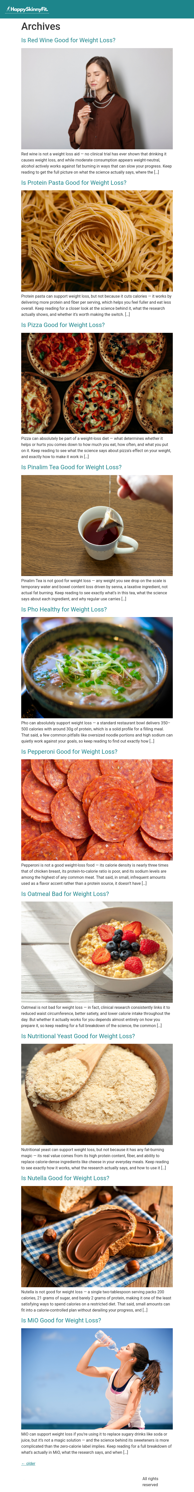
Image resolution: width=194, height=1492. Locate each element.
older (28, 1463)
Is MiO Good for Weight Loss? (61, 1320)
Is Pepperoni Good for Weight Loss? (69, 751)
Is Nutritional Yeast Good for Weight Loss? (78, 1036)
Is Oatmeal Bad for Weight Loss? (65, 893)
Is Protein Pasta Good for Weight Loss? (74, 182)
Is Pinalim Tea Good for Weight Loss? (71, 467)
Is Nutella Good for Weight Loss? (65, 1178)
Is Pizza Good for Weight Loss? (63, 325)
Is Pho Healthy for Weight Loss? (64, 609)
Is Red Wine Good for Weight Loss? (68, 40)
